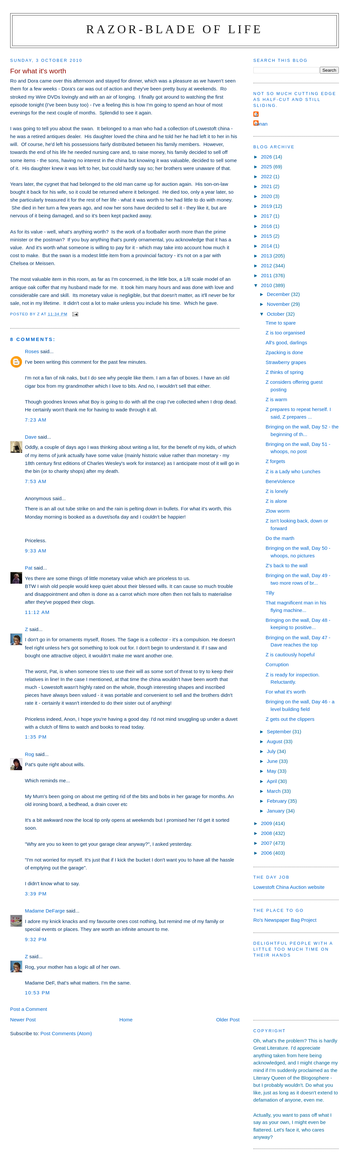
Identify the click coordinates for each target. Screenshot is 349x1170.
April (272, 781)
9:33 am (36, 550)
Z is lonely (277, 491)
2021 (267, 186)
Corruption (277, 664)
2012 (267, 265)
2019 (267, 206)
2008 (267, 833)
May (272, 771)
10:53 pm (37, 992)
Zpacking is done (284, 352)
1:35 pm (36, 737)
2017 (267, 216)
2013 (267, 255)
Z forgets (275, 461)
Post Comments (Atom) (66, 1033)
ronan (261, 124)
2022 (267, 176)
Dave (30, 437)
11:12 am (37, 612)
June (273, 761)
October (276, 314)
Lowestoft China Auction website (289, 887)
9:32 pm (36, 939)
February (277, 801)
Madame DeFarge (45, 911)
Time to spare (281, 323)
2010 (267, 285)
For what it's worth (286, 692)
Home (125, 1019)
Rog (29, 754)
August (275, 741)
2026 (267, 156)
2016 (267, 226)
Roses (32, 351)
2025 (267, 166)
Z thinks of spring (284, 372)
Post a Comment (28, 1009)
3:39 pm (36, 893)
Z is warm (276, 399)
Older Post (228, 1019)
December (279, 294)
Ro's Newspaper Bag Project (284, 920)
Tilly (270, 593)
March (274, 791)
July (272, 751)
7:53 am (36, 481)
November (279, 304)
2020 (267, 196)
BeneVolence (280, 481)
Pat (29, 568)
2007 (267, 843)
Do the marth (280, 538)
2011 (267, 275)
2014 (267, 246)
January (276, 811)
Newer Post (23, 1019)
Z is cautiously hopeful (290, 654)
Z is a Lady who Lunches (293, 471)
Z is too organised (285, 332)
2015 (267, 236)
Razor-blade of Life (174, 29)
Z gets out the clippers (290, 719)
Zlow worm (278, 511)
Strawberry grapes (286, 362)
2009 (267, 823)
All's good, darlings (286, 342)
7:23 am (36, 420)
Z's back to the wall (287, 565)
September (279, 731)
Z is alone (276, 501)
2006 (267, 853)
